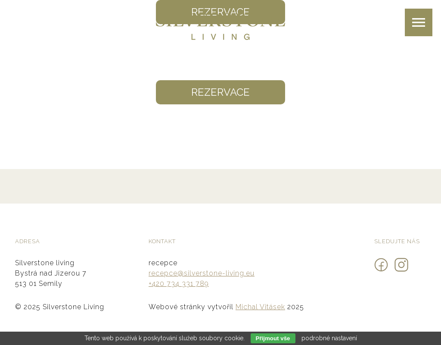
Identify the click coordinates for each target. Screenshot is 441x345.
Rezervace (220, 92)
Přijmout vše (273, 338)
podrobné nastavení (329, 338)
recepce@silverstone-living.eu (202, 273)
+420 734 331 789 (179, 283)
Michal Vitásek (260, 307)
